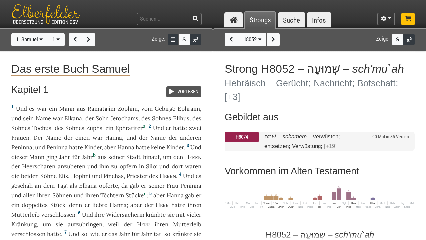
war (42, 108)
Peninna (21, 147)
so (84, 234)
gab (134, 185)
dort (177, 166)
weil (113, 224)
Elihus (181, 118)
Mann (66, 108)
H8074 (242, 137)
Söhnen (62, 195)
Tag (61, 185)
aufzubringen (85, 224)
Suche (291, 20)
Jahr (64, 157)
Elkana (73, 118)
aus (81, 108)
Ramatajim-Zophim (113, 108)
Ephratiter (129, 128)
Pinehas (114, 176)
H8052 (252, 39)
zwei (195, 128)
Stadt (133, 157)
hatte (76, 147)
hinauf (151, 157)
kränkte (156, 214)
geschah (22, 185)
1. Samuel (29, 39)
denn (75, 205)
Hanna (113, 137)
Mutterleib (25, 214)
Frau (172, 185)
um (47, 224)
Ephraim (189, 108)
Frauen (20, 137)
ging (51, 157)
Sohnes (161, 118)
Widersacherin (125, 214)
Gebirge (165, 108)
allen (29, 195)
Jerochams (124, 118)
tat (157, 234)
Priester (137, 176)
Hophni (80, 176)
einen (82, 137)
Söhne (48, 176)
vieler (194, 214)
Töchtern (112, 195)
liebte (99, 205)
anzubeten (71, 166)
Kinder (93, 147)
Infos (319, 20)
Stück (57, 205)
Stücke (135, 195)
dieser (19, 157)
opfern (128, 166)
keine (158, 147)
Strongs (260, 20)
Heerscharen (38, 166)
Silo (151, 166)
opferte (108, 185)
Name (43, 118)
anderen (190, 137)
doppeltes (35, 205)
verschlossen (58, 214)
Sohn (102, 118)
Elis (63, 176)
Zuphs (94, 128)
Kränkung (24, 224)
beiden (30, 176)
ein (53, 108)
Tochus (41, 128)
